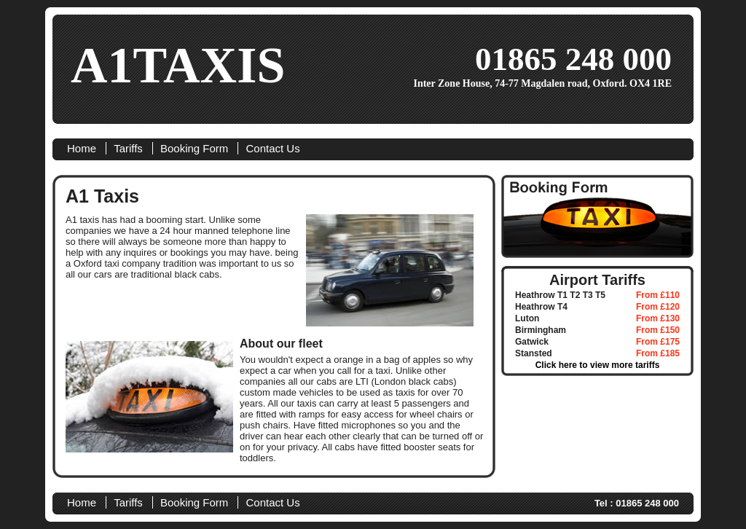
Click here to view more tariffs (597, 365)
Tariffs (128, 148)
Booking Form (194, 148)
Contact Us (272, 148)
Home (81, 148)
